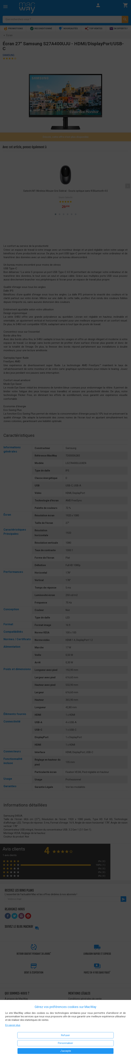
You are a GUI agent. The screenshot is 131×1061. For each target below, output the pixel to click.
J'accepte (65, 1051)
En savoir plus (12, 1025)
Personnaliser (65, 1043)
